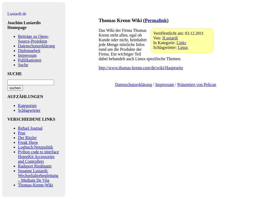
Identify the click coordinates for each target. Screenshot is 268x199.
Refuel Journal (30, 128)
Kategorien (27, 105)
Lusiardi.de (16, 14)
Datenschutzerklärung (36, 46)
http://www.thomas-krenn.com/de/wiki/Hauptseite (141, 67)
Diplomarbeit (29, 50)
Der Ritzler (27, 137)
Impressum (27, 55)
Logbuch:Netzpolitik (35, 147)
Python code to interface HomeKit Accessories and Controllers (38, 157)
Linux (183, 47)
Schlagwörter (29, 110)
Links (181, 42)
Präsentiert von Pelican (196, 84)
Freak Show (28, 142)
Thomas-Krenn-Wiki (35, 185)
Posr (21, 133)
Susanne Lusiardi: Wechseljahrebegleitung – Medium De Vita (38, 175)
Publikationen (29, 60)
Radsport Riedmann (35, 166)
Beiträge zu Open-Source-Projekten (33, 38)
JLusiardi (170, 38)
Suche (23, 65)
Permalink (156, 20)
